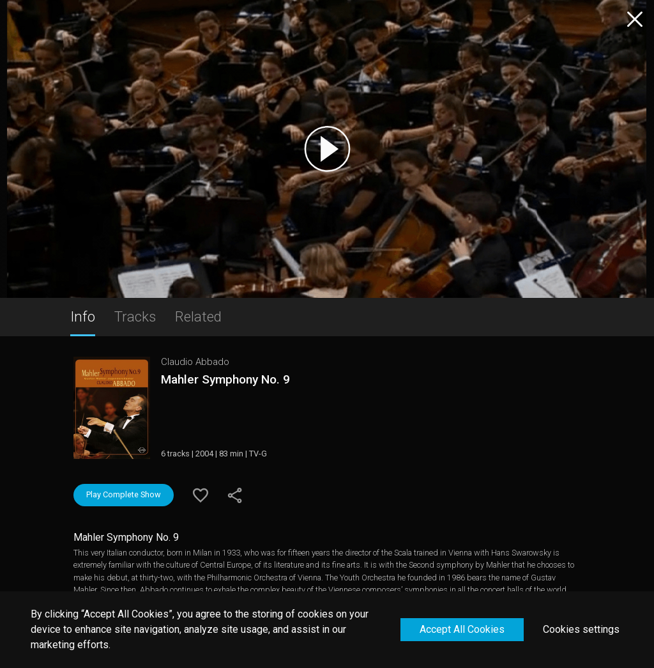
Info (82, 316)
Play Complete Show (123, 494)
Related (198, 316)
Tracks (135, 316)
